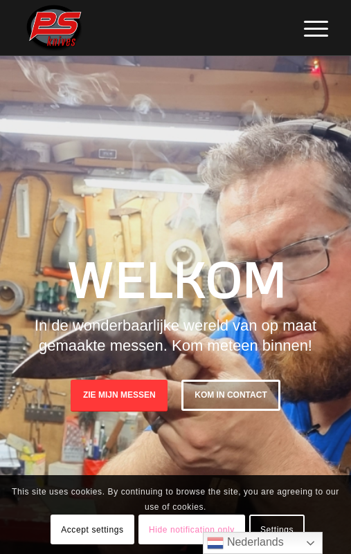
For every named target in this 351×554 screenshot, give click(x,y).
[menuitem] (305, 29)
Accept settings (92, 530)
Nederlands (245, 543)
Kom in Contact (231, 395)
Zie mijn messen (119, 395)
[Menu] (305, 29)
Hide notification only (192, 530)
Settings (277, 530)
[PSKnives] (145, 27)
